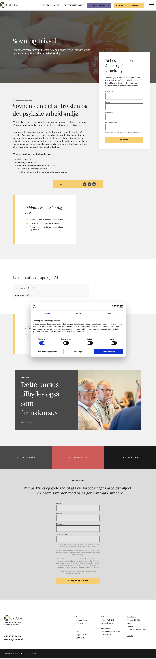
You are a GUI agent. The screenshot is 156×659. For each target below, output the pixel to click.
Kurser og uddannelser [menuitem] (129, 5)
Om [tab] (109, 313)
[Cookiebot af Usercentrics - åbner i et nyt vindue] (114, 306)
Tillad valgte (77, 351)
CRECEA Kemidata (130, 457)
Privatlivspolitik (86, 574)
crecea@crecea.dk (14, 640)
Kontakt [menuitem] (130, 627)
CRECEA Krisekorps (78, 457)
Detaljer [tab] (78, 313)
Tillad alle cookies (108, 351)
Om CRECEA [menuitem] (131, 618)
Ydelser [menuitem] (45, 5)
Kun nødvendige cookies (47, 351)
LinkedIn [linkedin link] (130, 637)
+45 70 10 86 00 (12, 637)
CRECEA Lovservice (26, 457)
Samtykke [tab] (46, 313)
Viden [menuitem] (57, 5)
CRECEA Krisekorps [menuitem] (73, 5)
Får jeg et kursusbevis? (24, 288)
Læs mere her (26, 422)
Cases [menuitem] (129, 624)
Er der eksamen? (22, 295)
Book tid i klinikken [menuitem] (134, 621)
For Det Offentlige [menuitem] (99, 5)
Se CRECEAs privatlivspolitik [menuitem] (137, 631)
